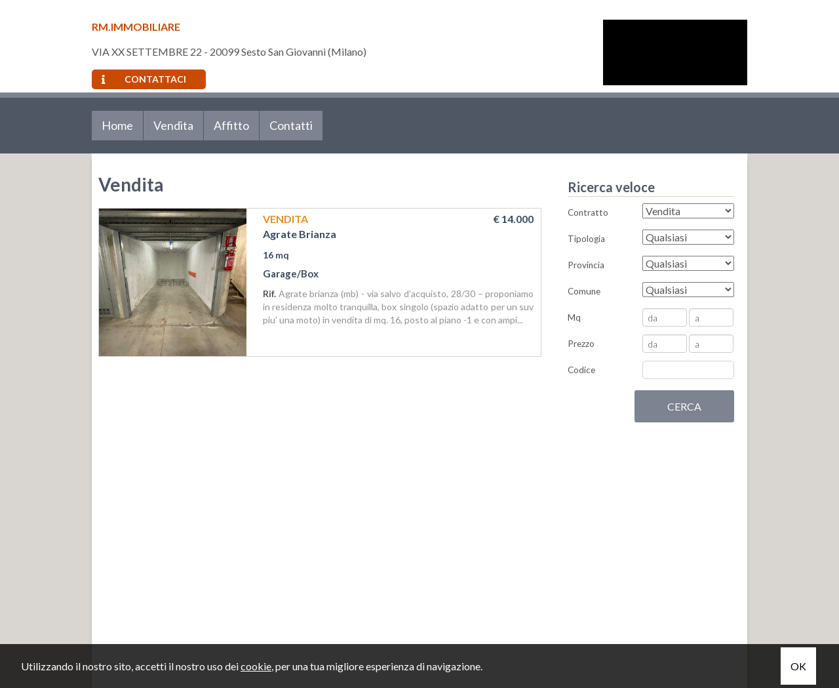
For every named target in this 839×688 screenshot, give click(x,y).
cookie (256, 666)
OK (798, 666)
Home (117, 125)
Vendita (173, 125)
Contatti (291, 125)
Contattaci (144, 79)
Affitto (231, 125)
